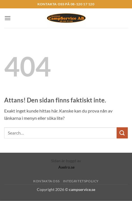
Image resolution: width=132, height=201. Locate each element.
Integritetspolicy (81, 181)
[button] (7, 18)
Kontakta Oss (46, 181)
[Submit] (122, 132)
